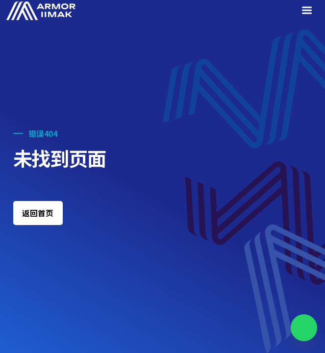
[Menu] (308, 11)
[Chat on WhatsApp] (304, 327)
